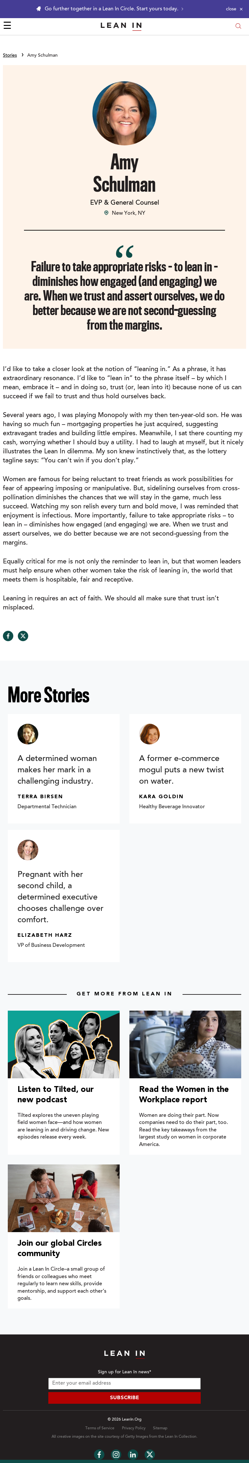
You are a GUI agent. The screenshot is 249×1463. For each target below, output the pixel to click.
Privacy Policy (134, 1428)
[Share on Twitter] (23, 636)
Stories (10, 55)
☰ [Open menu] (7, 26)
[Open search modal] (238, 27)
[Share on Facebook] (8, 636)
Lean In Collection (180, 1437)
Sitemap (160, 1428)
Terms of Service (99, 1428)
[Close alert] (234, 9)
